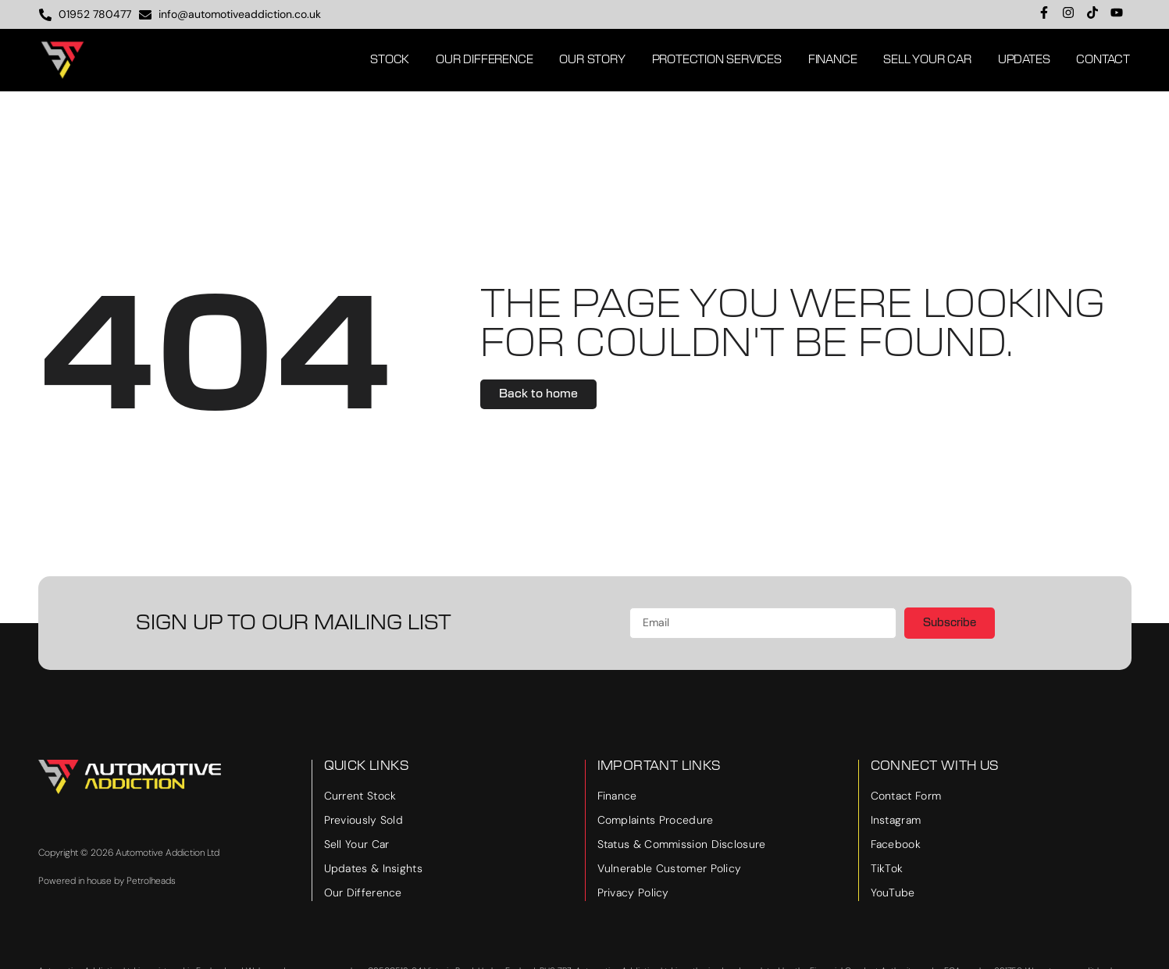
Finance (832, 60)
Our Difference (484, 60)
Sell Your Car (927, 60)
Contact (1103, 60)
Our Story (592, 60)
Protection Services (717, 60)
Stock (389, 60)
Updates (1024, 60)
